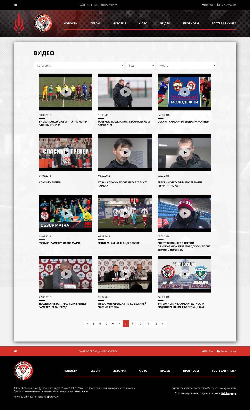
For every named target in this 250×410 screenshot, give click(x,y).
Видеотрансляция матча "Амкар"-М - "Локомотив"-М (64, 123)
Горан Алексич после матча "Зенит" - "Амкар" (123, 184)
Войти (207, 5)
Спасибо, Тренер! (50, 182)
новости (71, 23)
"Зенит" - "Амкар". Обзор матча (59, 243)
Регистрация (227, 5)
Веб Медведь (228, 393)
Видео (165, 23)
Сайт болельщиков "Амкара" (99, 5)
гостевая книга (224, 23)
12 (155, 323)
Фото (143, 23)
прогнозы (191, 23)
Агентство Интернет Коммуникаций (215, 388)
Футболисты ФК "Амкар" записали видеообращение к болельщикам (181, 305)
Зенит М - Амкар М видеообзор (119, 243)
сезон (95, 23)
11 (147, 323)
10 (139, 323)
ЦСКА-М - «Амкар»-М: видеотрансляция (184, 121)
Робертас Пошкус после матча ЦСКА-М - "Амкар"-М (124, 123)
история (119, 23)
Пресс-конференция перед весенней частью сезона (122, 305)
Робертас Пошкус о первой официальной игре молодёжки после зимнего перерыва (184, 246)
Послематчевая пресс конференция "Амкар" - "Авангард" (63, 305)
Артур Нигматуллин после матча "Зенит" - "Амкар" (180, 184)
